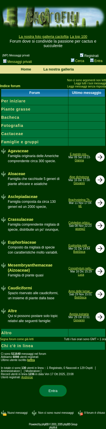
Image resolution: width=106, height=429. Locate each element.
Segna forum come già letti (17, 339)
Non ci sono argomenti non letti (86, 80)
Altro (6, 333)
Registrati (89, 56)
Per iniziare (13, 101)
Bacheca (10, 117)
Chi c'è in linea (17, 346)
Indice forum (10, 86)
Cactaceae (12, 133)
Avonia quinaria (79, 314)
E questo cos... (79, 154)
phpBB (45, 424)
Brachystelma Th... (80, 199)
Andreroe (27, 377)
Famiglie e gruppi (20, 142)
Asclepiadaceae (23, 196)
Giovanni (79, 183)
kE (80, 206)
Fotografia (12, 125)
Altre (12, 311)
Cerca (77, 61)
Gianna (79, 160)
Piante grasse (16, 109)
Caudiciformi (20, 288)
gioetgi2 (80, 228)
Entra (96, 61)
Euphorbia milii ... (79, 245)
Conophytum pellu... (81, 268)
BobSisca (79, 251)
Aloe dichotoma (79, 177)
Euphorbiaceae (22, 242)
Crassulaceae (20, 219)
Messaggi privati (17, 62)
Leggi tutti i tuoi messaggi (90, 83)
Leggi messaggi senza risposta (86, 86)
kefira (31, 360)
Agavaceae (18, 151)
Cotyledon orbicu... (80, 222)
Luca (81, 274)
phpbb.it (53, 427)
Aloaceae (16, 173)
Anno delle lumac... (80, 291)
